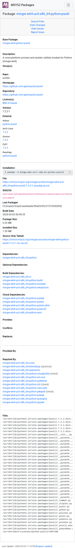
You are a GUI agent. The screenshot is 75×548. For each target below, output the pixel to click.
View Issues (37, 28)
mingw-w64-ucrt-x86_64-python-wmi (22, 312)
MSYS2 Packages (18, 5)
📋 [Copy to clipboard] (69, 172)
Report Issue (37, 32)
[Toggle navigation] (68, 5)
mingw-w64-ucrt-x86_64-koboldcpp (21, 366)
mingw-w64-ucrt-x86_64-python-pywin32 (24, 309)
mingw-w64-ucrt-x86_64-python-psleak (23, 298)
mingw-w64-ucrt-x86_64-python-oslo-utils (25, 388)
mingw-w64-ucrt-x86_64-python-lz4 (21, 384)
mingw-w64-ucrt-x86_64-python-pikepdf (24, 391)
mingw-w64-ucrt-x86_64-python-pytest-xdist (26, 305)
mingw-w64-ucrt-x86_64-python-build (23, 280)
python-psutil (10, 124)
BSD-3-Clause (10, 103)
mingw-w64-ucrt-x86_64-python (20, 257)
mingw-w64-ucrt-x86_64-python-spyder (23, 402)
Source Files (37, 21)
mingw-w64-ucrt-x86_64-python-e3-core (24, 377)
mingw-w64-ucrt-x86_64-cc (17, 276)
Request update (44, 546)
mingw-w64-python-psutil (16, 43)
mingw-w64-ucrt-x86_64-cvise (18, 363)
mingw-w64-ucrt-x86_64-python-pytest (23, 301)
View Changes (37, 25)
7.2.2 (5, 132)
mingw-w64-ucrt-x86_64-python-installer (24, 284)
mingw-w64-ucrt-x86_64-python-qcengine (25, 398)
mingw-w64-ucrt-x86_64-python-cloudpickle (26, 373)
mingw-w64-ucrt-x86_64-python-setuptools (26, 287)
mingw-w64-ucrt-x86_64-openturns (21, 370)
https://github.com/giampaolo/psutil (23, 86)
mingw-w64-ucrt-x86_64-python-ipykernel (25, 380)
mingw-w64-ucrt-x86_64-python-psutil (42, 14)
